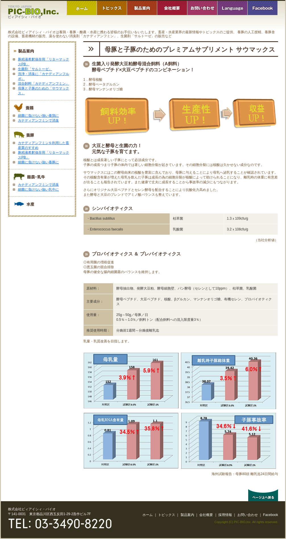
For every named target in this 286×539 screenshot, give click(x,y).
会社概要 (206, 515)
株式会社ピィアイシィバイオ (33, 12)
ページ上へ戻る (263, 495)
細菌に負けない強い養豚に (38, 162)
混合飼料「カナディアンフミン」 (43, 84)
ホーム (147, 515)
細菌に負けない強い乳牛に (38, 190)
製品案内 (187, 515)
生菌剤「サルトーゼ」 (35, 69)
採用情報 (225, 515)
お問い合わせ (247, 515)
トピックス (166, 515)
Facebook (270, 515)
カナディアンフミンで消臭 (38, 120)
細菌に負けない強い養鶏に (38, 116)
